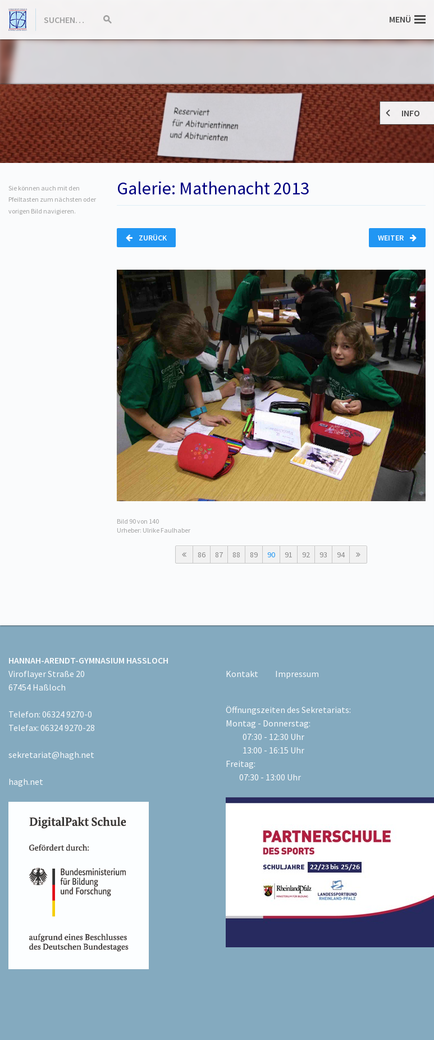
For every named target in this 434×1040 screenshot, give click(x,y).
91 (289, 554)
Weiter (397, 238)
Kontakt (242, 673)
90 (271, 554)
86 (201, 554)
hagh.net (25, 781)
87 (219, 554)
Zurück (146, 238)
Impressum (297, 673)
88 (236, 554)
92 (306, 554)
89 (254, 554)
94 (341, 554)
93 (323, 554)
